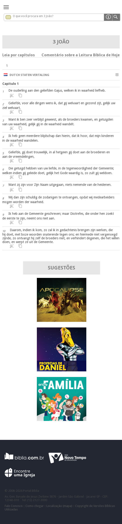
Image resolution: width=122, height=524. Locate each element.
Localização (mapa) (59, 506)
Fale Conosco (14, 506)
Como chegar (34, 506)
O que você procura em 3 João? (33, 16)
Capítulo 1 (10, 84)
